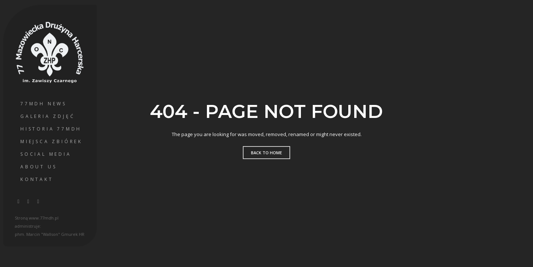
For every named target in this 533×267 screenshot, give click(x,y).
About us (38, 167)
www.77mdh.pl (43, 218)
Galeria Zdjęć (47, 116)
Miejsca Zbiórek (51, 141)
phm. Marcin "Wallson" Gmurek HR (49, 234)
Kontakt (36, 179)
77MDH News (43, 103)
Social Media (45, 154)
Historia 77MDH (50, 129)
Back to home (266, 152)
